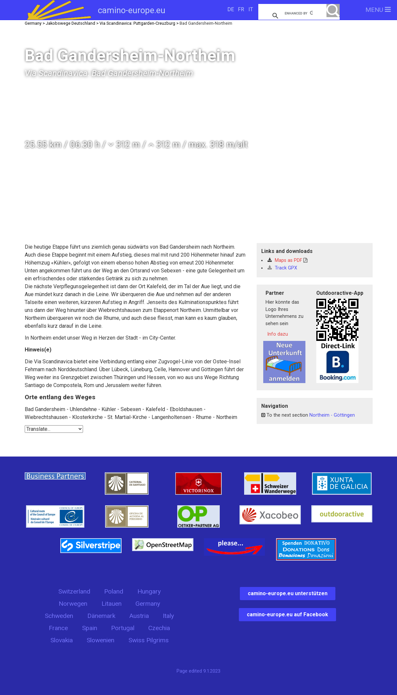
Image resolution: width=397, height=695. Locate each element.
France (58, 628)
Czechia (159, 628)
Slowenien (100, 640)
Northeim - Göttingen (332, 415)
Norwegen (73, 603)
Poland (113, 591)
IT (250, 9)
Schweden (59, 616)
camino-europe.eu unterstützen (287, 593)
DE (230, 9)
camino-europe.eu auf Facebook (287, 614)
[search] (298, 13)
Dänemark (101, 616)
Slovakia (61, 640)
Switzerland (74, 591)
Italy (168, 616)
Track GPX (282, 268)
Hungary (149, 591)
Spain (89, 628)
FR (241, 9)
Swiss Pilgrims (148, 640)
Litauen (111, 603)
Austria (139, 616)
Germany (147, 603)
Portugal (122, 628)
